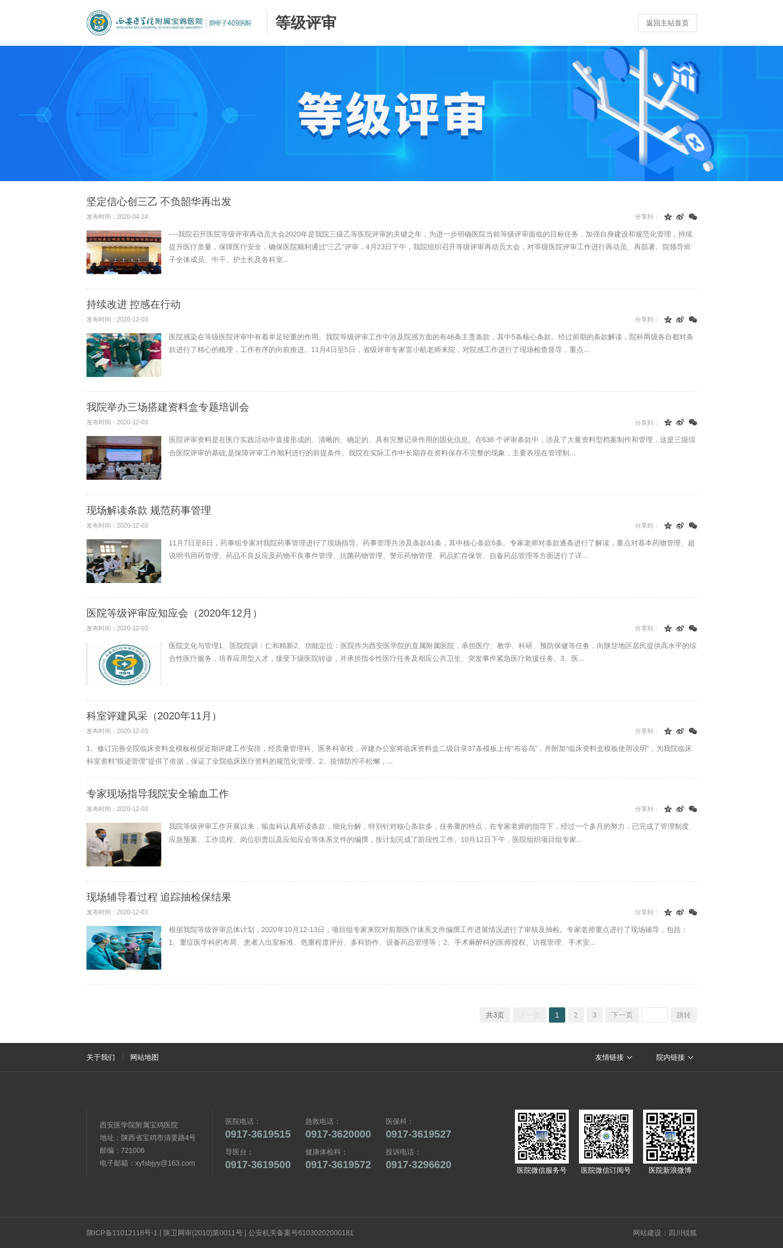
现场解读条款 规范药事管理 (149, 510)
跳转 (684, 1015)
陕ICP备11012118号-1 (122, 1233)
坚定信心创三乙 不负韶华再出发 (159, 201)
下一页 (622, 1015)
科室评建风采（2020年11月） (154, 715)
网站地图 (144, 1057)
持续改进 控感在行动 (133, 304)
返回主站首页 (667, 23)
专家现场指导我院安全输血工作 (157, 793)
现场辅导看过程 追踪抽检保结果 (159, 897)
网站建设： (651, 1233)
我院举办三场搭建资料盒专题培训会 (167, 407)
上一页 (529, 1015)
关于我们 (100, 1057)
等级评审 (305, 22)
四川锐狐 (683, 1233)
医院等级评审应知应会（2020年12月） (174, 613)
